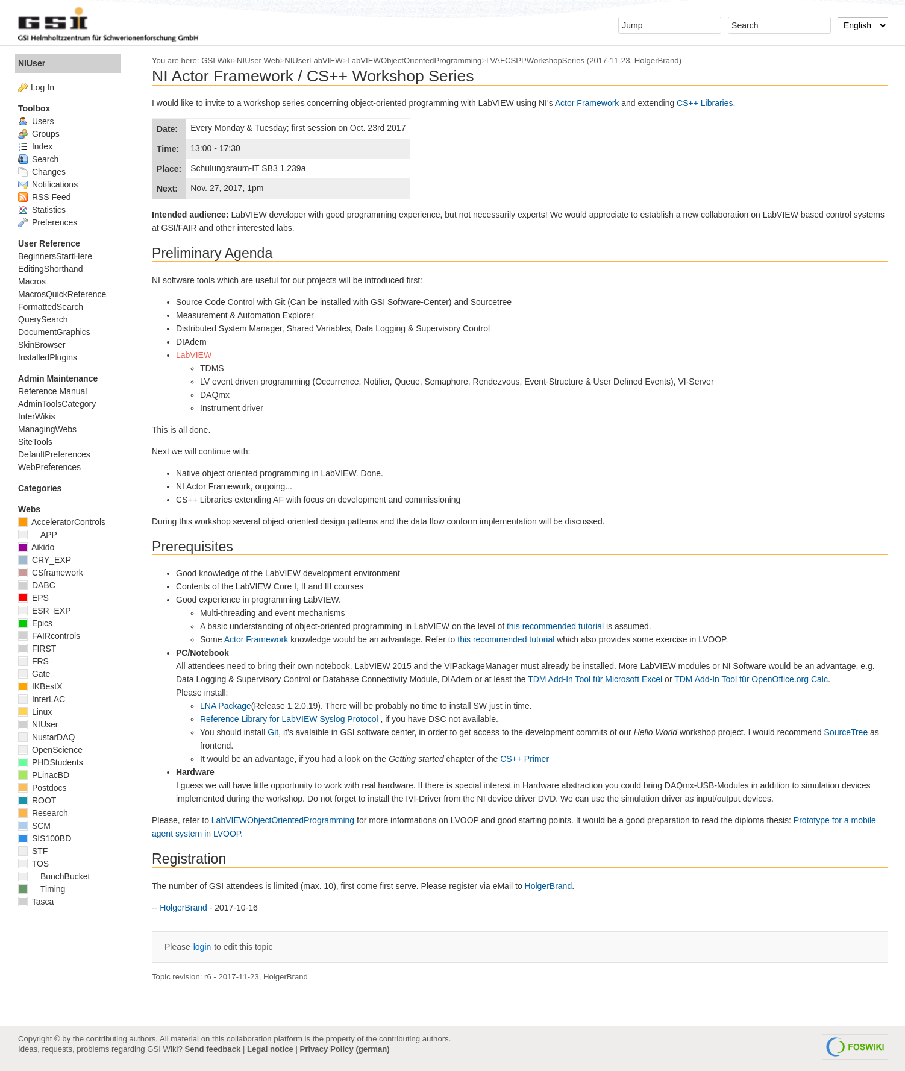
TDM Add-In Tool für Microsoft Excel (595, 679)
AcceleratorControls (61, 522)
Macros (32, 281)
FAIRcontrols (49, 636)
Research (43, 813)
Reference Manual (52, 391)
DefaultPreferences (54, 454)
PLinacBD (43, 775)
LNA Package (225, 706)
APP (37, 534)
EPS (33, 598)
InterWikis (36, 416)
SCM (34, 826)
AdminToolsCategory (57, 404)
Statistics (42, 210)
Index (35, 146)
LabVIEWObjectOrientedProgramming (414, 60)
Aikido (36, 547)
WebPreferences (49, 467)
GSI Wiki (216, 60)
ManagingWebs (47, 429)
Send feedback (212, 1049)
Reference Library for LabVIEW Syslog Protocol (290, 719)
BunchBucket (54, 876)
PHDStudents (50, 762)
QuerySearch (42, 319)
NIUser (31, 63)
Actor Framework (587, 103)
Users (36, 121)
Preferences (47, 222)
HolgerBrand (656, 60)
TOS (33, 863)
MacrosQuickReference (62, 294)
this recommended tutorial (555, 626)
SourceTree (846, 732)
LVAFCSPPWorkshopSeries (535, 60)
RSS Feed (44, 197)
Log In (42, 87)
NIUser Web (258, 60)
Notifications (48, 184)
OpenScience (50, 750)
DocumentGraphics (54, 332)
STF (33, 851)
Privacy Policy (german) (345, 1049)
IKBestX (40, 686)
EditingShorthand (50, 269)
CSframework (50, 572)
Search (38, 159)
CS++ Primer (524, 759)
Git (273, 732)
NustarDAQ (46, 737)
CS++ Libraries (705, 103)
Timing (41, 889)
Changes (42, 172)
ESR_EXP (44, 610)
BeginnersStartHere (55, 256)
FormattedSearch (50, 307)
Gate (34, 674)
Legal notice (270, 1049)
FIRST (37, 648)
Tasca (36, 901)
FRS (33, 661)
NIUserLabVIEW (313, 60)
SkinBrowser (42, 345)
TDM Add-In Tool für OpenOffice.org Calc (751, 679)
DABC (36, 585)
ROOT (37, 800)
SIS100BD (44, 838)
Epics (35, 623)
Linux (35, 712)
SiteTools (35, 442)
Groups (39, 134)
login (202, 947)
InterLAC (41, 699)
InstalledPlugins (47, 357)
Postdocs (42, 788)
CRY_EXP (44, 560)
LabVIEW (193, 355)
